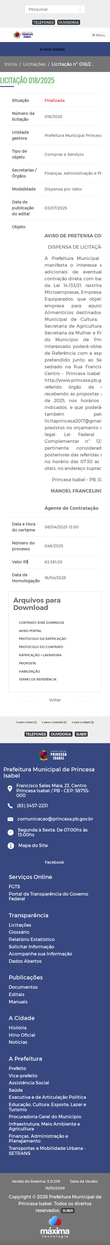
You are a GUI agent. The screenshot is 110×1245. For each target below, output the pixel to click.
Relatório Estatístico (32, 939)
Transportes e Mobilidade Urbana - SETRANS (47, 1150)
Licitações (34, 64)
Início (11, 64)
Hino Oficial (22, 1035)
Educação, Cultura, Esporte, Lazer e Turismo (47, 1107)
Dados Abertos (25, 961)
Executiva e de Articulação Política (47, 1097)
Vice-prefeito (23, 1075)
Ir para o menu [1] (26, 722)
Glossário (19, 932)
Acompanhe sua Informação (40, 953)
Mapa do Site (33, 845)
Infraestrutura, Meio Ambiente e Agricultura (44, 1126)
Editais (17, 994)
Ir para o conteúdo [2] (54, 722)
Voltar (55, 699)
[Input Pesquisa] (54, 9)
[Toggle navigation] (98, 35)
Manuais (18, 1001)
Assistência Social (29, 1082)
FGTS (14, 886)
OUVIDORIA (68, 22)
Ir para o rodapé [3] (83, 722)
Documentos (23, 987)
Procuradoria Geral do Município (45, 1116)
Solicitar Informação (31, 946)
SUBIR (81, 734)
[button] (81, 9)
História (18, 1027)
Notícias (18, 1042)
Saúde (16, 1090)
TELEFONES (44, 22)
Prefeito (17, 1068)
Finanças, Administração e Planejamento (38, 1138)
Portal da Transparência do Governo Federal (48, 896)
